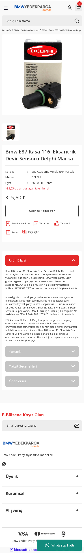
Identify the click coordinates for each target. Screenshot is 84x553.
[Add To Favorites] (17, 223)
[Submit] (78, 425)
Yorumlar (16, 351)
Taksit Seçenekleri (23, 366)
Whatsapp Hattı (59, 545)
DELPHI (36, 177)
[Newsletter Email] (42, 425)
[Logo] (32, 8)
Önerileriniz (17, 381)
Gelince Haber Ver (42, 211)
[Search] (42, 20)
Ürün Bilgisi (17, 260)
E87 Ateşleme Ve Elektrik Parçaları (54, 172)
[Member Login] (69, 7)
